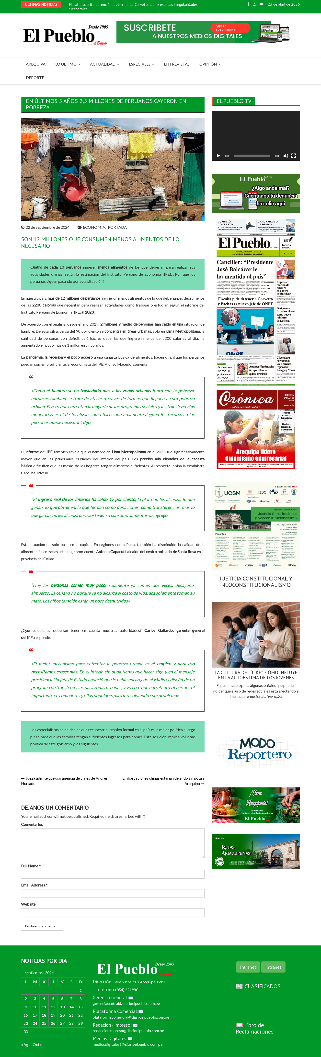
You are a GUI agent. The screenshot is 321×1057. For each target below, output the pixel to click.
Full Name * (31, 866)
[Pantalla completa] (293, 155)
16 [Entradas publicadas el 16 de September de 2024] (25, 1015)
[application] (256, 136)
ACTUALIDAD (102, 64)
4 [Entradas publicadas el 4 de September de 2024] (44, 998)
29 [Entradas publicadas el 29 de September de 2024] (80, 1023)
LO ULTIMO (66, 64)
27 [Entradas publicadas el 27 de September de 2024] (62, 1023)
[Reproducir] (218, 155)
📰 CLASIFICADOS (258, 986)
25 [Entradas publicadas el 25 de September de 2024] (44, 1023)
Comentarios (32, 824)
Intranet (248, 967)
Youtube (261, 4)
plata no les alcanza (160, 499)
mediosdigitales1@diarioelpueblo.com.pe (127, 1044)
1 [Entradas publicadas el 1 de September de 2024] (81, 990)
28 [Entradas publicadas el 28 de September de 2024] (71, 1023)
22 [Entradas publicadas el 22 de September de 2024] (80, 1015)
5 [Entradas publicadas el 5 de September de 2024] (53, 998)
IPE (100, 364)
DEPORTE (35, 77)
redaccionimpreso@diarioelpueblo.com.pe (128, 1030)
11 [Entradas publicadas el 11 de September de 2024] (44, 1006)
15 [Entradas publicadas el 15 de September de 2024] (80, 1006)
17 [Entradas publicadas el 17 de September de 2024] (35, 1015)
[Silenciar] (285, 155)
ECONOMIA (94, 227)
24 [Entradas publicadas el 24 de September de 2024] (35, 1023)
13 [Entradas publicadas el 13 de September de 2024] (62, 1006)
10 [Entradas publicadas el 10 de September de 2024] (35, 1006)
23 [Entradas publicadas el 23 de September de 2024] (25, 1023)
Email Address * (34, 885)
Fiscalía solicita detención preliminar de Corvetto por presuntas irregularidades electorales (133, 6)
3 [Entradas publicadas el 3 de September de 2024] (35, 998)
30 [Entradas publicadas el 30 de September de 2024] (25, 1031)
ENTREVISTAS (177, 64)
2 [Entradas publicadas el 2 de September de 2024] (26, 998)
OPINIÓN (208, 64)
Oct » (37, 1044)
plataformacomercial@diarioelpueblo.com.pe (131, 1017)
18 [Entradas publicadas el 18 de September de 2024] (44, 1015)
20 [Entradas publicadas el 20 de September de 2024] (62, 1015)
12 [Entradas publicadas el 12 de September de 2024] (53, 1006)
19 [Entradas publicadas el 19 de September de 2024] (53, 1015)
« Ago (26, 1044)
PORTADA (117, 227)
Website (28, 904)
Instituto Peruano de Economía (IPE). (139, 274)
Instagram (254, 4)
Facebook (248, 4)
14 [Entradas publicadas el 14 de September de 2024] (71, 1006)
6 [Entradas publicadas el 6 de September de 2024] (62, 998)
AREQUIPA (36, 64)
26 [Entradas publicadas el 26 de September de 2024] (53, 1023)
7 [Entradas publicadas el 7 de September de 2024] (71, 998)
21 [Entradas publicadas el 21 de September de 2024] (71, 1015)
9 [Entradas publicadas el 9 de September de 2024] (26, 1006)
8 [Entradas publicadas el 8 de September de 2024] (81, 998)
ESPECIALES (139, 64)
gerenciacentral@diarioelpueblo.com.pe (126, 1003)
